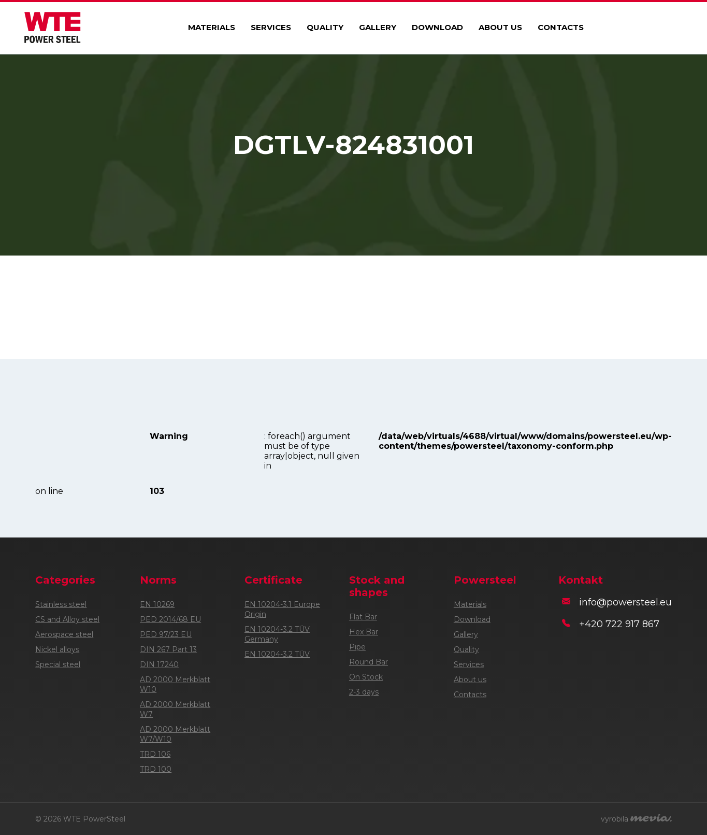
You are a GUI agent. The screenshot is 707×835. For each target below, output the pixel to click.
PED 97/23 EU (166, 634)
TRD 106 (155, 754)
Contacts (561, 27)
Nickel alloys (57, 649)
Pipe (357, 647)
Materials (211, 27)
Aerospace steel (64, 634)
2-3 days (364, 692)
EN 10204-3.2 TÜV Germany (277, 634)
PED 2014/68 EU (170, 619)
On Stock (366, 677)
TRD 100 (155, 769)
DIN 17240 (159, 664)
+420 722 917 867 (619, 624)
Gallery (377, 27)
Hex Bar (363, 631)
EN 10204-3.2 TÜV (277, 654)
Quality (325, 27)
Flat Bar (363, 616)
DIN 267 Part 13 (168, 649)
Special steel (57, 664)
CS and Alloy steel (67, 619)
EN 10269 (157, 604)
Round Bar (368, 662)
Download (437, 27)
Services (271, 27)
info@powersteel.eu (625, 602)
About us (500, 27)
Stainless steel (60, 604)
